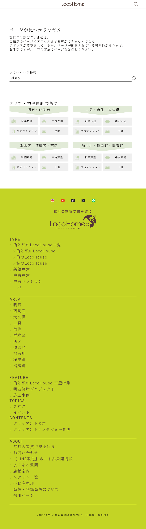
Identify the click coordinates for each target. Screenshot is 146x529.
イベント (21, 412)
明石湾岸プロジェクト (34, 389)
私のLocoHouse (31, 263)
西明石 (19, 311)
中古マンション (28, 281)
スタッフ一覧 (25, 477)
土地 (17, 287)
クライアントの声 (29, 423)
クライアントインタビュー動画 (42, 429)
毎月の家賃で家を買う (34, 447)
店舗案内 (21, 471)
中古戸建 (21, 275)
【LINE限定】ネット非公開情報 (43, 459)
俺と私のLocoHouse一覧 (37, 245)
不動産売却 (23, 483)
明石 (17, 305)
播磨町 (19, 366)
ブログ (19, 406)
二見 (17, 323)
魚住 (17, 329)
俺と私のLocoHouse (36, 251)
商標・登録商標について (36, 489)
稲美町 (19, 359)
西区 (17, 341)
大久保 (19, 317)
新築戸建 (21, 269)
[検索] (136, 4)
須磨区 (19, 347)
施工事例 (21, 395)
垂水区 (19, 335)
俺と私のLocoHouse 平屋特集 (42, 383)
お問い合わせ (25, 453)
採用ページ (23, 495)
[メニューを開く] (142, 4)
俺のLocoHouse (31, 257)
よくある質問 (25, 465)
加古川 (19, 353)
